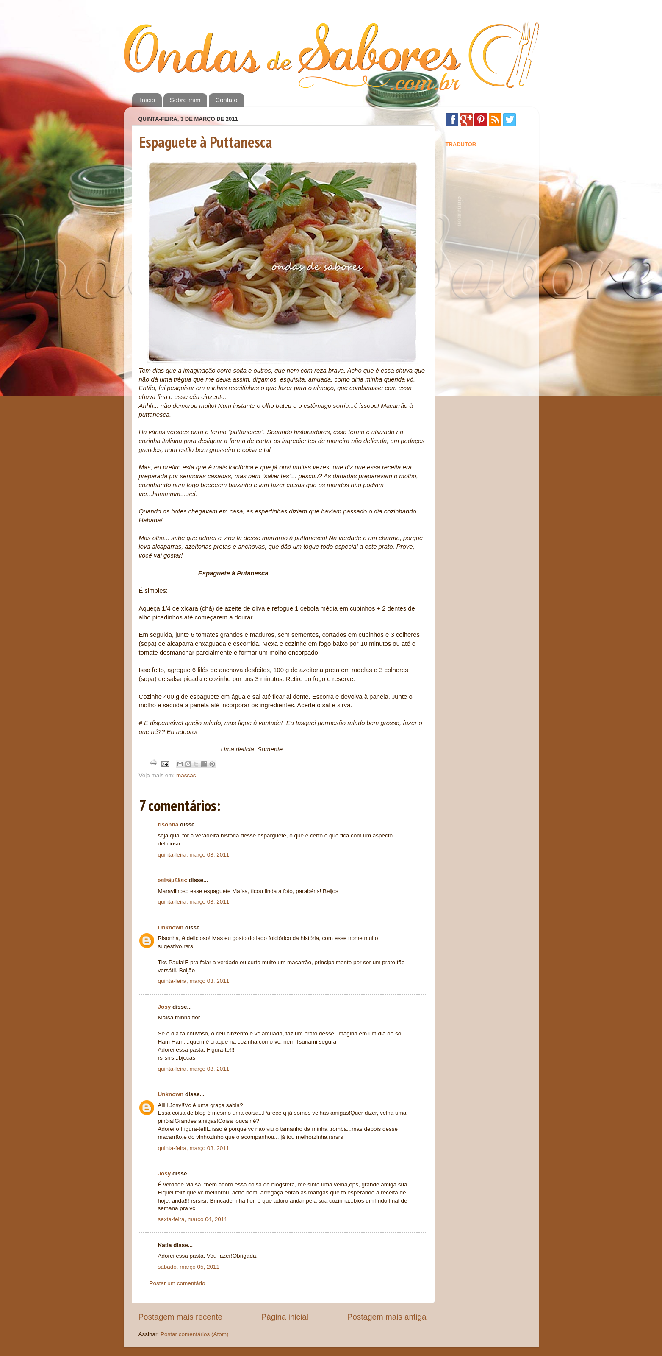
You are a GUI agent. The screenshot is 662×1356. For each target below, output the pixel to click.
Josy (164, 1007)
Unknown (171, 927)
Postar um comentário (177, 1283)
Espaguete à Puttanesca (205, 142)
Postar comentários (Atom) (195, 1334)
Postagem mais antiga (387, 1316)
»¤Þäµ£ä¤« (172, 880)
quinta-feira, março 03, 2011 (194, 854)
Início (147, 99)
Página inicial (284, 1316)
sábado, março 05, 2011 (189, 1267)
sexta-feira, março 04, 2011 (192, 1219)
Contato (226, 99)
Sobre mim (185, 99)
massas (186, 775)
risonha (168, 824)
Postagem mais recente (180, 1316)
